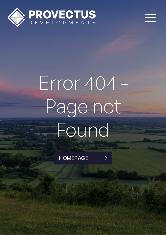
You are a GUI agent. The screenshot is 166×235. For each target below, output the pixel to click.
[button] (150, 17)
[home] (50, 17)
